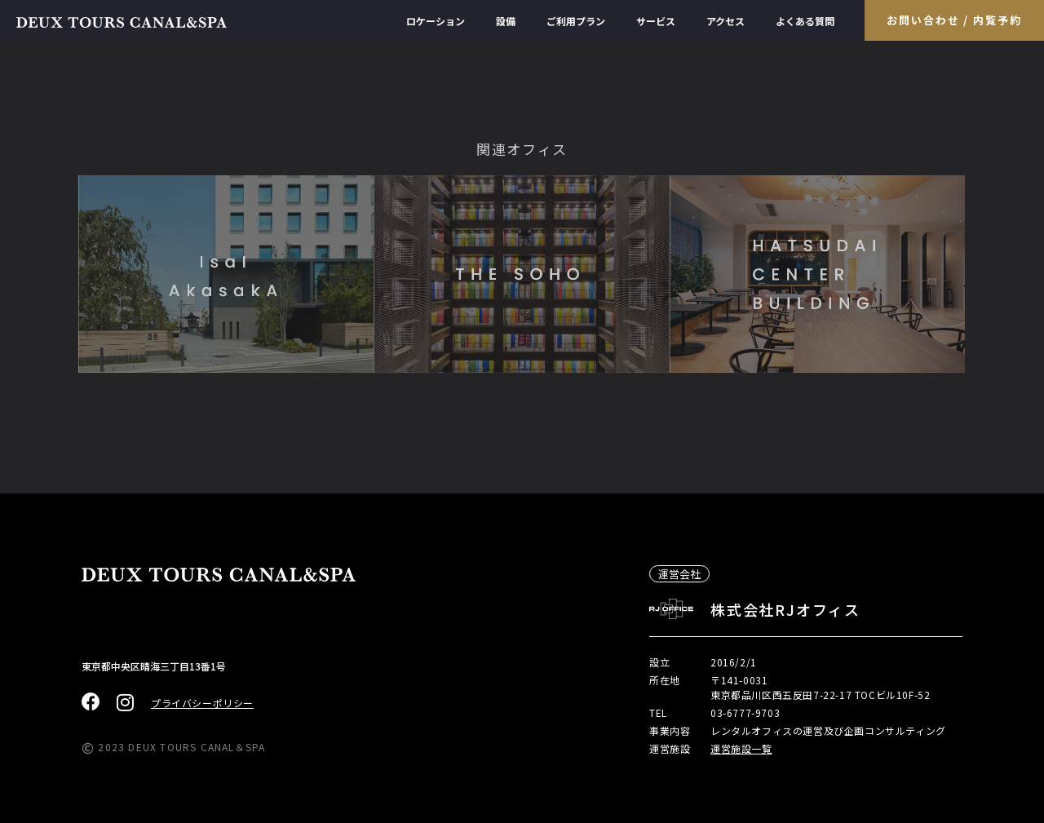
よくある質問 (805, 21)
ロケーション (435, 21)
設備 (505, 21)
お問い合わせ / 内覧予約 (954, 20)
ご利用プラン (575, 21)
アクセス (725, 21)
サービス (655, 21)
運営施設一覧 (741, 748)
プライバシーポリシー (202, 703)
